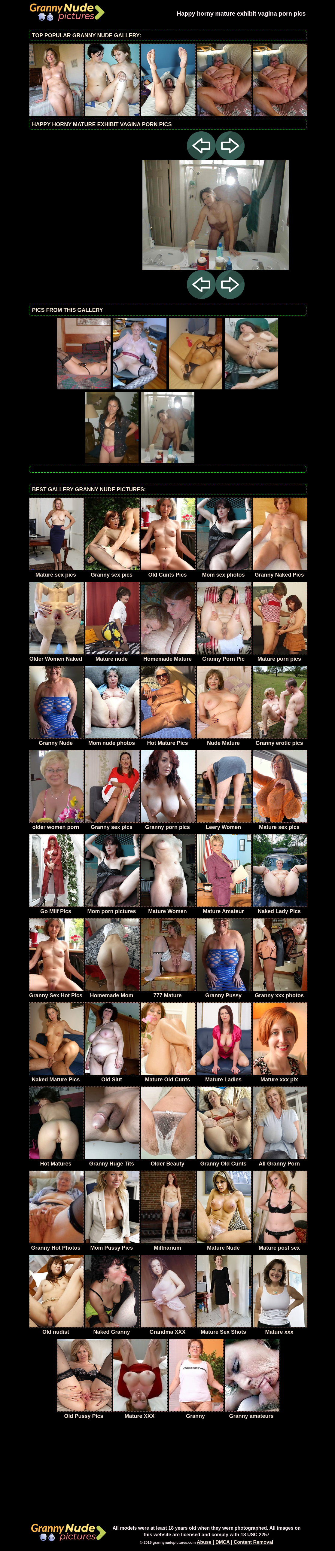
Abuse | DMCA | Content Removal (235, 1542)
